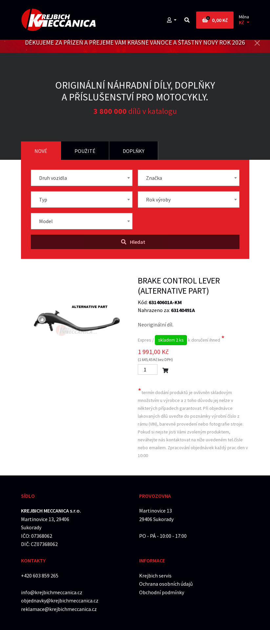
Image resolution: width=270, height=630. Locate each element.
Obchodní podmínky (161, 592)
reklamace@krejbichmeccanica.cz (59, 609)
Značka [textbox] (154, 178)
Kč (242, 22)
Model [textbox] (46, 221)
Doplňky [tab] (133, 151)
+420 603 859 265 (39, 575)
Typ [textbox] (43, 199)
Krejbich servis (155, 575)
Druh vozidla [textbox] (53, 178)
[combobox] (82, 178)
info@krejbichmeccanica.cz (51, 592)
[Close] (257, 43)
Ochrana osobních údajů (166, 583)
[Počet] (147, 369)
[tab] (41, 150)
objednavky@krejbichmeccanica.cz (59, 600)
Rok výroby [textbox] (158, 199)
